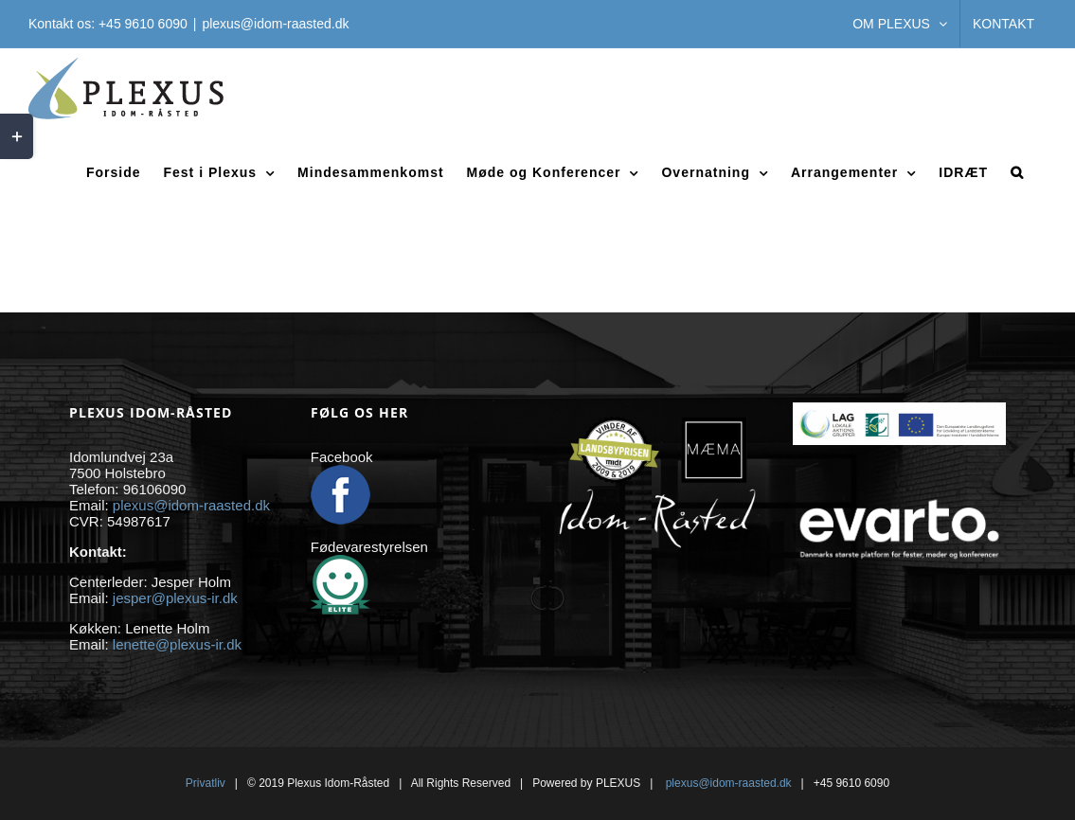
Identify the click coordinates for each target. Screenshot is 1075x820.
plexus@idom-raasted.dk (275, 23)
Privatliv (205, 783)
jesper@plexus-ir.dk (175, 598)
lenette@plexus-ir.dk (177, 644)
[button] (1017, 172)
